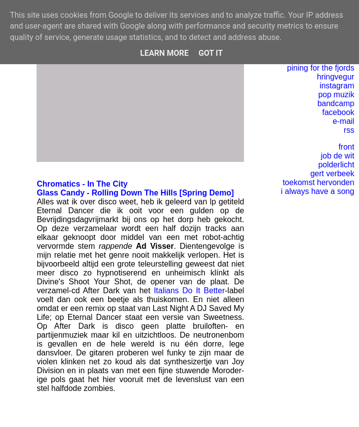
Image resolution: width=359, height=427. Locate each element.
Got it (211, 53)
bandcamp (336, 103)
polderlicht (336, 164)
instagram (336, 85)
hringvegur (336, 77)
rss (349, 130)
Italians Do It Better (189, 290)
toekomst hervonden (318, 182)
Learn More (164, 53)
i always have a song (318, 191)
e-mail (344, 121)
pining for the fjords (320, 68)
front (346, 147)
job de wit (338, 156)
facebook (338, 112)
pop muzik (336, 94)
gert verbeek (332, 173)
